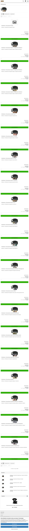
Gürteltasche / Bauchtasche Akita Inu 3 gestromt (9, 180)
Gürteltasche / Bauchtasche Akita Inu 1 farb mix (9, 136)
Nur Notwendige (14, 526)
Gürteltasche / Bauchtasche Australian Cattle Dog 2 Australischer (12, 423)
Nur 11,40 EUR (14, 507)
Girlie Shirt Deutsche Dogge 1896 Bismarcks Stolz (14, 505)
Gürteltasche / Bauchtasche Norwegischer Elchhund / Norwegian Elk (12, 268)
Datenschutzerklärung (3, 522)
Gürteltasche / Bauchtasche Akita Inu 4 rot (8, 202)
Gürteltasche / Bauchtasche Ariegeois (7, 379)
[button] (1, 14)
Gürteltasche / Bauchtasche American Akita (8, 290)
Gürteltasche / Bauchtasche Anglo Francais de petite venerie (11, 335)
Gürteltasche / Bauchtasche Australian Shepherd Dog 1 (10, 445)
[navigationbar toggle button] (28, 1)
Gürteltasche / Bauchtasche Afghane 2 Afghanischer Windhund (11, 69)
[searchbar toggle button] (23, 1)
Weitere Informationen (14, 529)
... (7, 16)
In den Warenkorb (15, 105)
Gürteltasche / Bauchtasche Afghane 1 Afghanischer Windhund (11, 47)
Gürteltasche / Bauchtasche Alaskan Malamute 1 (9, 224)
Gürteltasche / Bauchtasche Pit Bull (7, 25)
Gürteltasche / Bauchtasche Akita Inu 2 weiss (8, 158)
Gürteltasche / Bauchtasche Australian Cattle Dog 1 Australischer (12, 401)
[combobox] (7, 14)
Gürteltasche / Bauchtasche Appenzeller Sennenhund (10, 357)
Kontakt (2, 515)
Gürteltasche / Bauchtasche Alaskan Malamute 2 (9, 246)
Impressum (2, 513)
